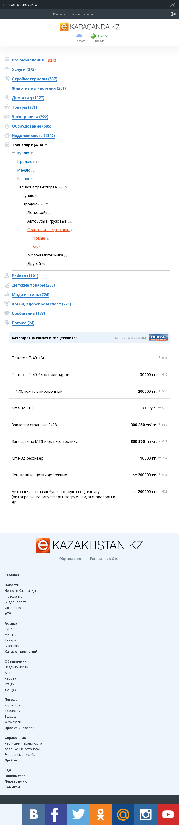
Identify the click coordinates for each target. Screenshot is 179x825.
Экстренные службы (20, 754)
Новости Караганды (20, 590)
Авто (9, 672)
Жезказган (13, 722)
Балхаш (10, 716)
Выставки (12, 646)
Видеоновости (16, 602)
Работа (10, 678)
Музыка (10, 634)
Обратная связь (71, 559)
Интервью (13, 607)
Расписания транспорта (23, 743)
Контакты (59, 14)
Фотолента (14, 596)
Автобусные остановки (23, 749)
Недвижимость (16, 667)
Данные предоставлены (130, 337)
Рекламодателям (82, 14)
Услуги (10, 684)
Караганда (13, 705)
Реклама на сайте (104, 559)
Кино (8, 629)
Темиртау (12, 711)
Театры (11, 640)
